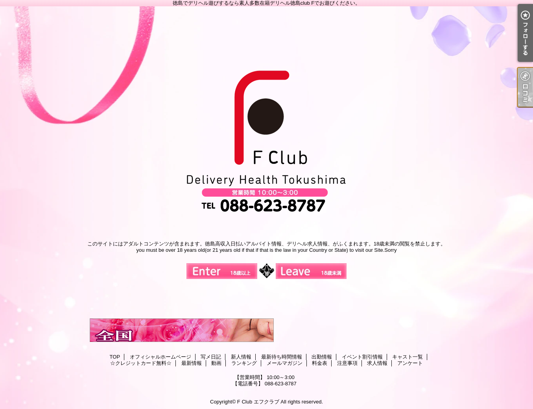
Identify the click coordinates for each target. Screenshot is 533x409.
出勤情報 (322, 357)
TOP (115, 357)
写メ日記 (211, 357)
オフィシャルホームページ (160, 357)
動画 (216, 363)
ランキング (244, 363)
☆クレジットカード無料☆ (141, 363)
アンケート (410, 363)
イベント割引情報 (362, 357)
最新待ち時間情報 (281, 357)
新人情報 (241, 357)
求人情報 (377, 363)
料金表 (319, 363)
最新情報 (191, 363)
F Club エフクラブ (258, 402)
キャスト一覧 (407, 357)
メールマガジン (284, 363)
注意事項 (347, 363)
